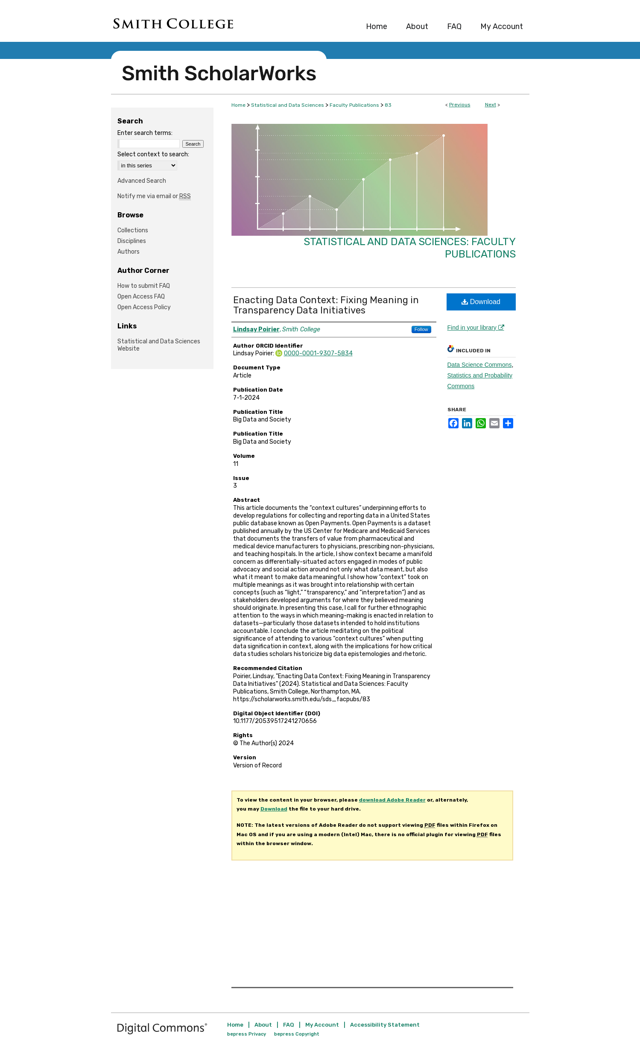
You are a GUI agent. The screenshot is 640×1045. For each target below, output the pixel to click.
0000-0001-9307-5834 (318, 353)
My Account (322, 1025)
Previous (460, 105)
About (263, 1025)
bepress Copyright (296, 1034)
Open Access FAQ (141, 296)
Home (238, 105)
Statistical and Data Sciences (287, 105)
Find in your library (475, 327)
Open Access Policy (144, 307)
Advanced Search (141, 180)
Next (490, 105)
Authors (128, 251)
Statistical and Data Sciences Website (158, 345)
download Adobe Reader (392, 800)
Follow (421, 329)
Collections (132, 230)
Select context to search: (153, 154)
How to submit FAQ (143, 286)
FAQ (288, 1025)
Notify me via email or (154, 196)
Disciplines (131, 241)
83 (388, 105)
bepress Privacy (246, 1034)
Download (481, 301)
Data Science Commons (479, 364)
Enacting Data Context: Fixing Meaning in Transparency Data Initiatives (326, 305)
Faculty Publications (354, 105)
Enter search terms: (144, 133)
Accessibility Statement (385, 1025)
